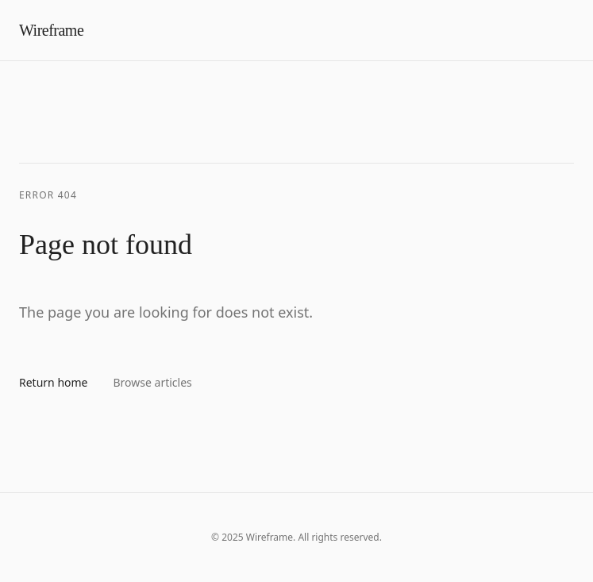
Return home (53, 382)
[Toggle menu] (574, 30)
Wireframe (51, 30)
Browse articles (153, 382)
